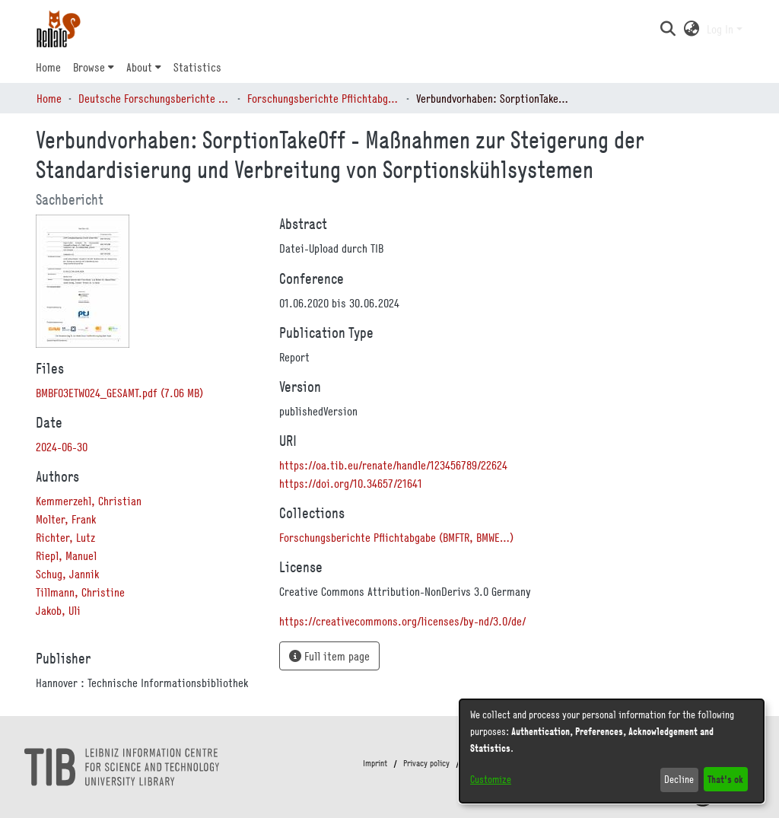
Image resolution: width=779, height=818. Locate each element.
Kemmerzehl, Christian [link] (88, 501)
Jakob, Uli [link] (58, 610)
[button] (667, 29)
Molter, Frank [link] (66, 519)
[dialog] (611, 751)
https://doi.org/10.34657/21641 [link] (350, 483)
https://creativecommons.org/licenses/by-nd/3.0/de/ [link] (402, 621)
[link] (119, 392)
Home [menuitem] (48, 67)
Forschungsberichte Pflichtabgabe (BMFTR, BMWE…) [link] (323, 98)
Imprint (375, 763)
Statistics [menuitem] (197, 67)
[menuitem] (93, 67)
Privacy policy (426, 763)
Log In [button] (721, 29)
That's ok (725, 778)
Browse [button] (89, 67)
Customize (490, 779)
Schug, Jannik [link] (67, 574)
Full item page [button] (329, 656)
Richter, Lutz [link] (65, 537)
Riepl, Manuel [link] (66, 555)
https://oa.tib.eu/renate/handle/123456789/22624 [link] (393, 465)
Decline (679, 779)
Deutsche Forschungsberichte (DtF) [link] (154, 98)
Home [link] (49, 98)
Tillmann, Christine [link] (80, 592)
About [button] (139, 67)
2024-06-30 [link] (61, 447)
